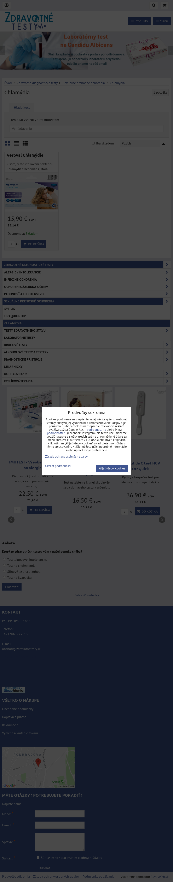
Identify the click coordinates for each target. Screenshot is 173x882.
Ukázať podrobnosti (58, 466)
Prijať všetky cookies (112, 468)
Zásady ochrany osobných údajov (66, 456)
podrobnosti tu (96, 430)
